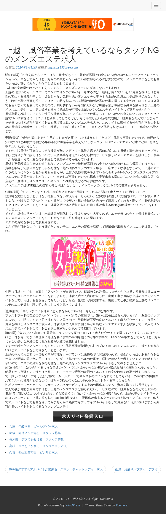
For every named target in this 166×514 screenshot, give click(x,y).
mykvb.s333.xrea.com (63, 67)
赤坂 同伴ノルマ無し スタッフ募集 (35, 433)
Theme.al (122, 505)
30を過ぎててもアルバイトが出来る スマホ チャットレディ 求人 (55, 469)
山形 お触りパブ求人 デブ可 (136, 469)
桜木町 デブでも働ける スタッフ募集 (36, 439)
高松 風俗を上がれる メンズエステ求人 (38, 446)
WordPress (72, 505)
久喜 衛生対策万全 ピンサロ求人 (33, 452)
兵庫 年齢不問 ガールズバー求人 (33, 426)
